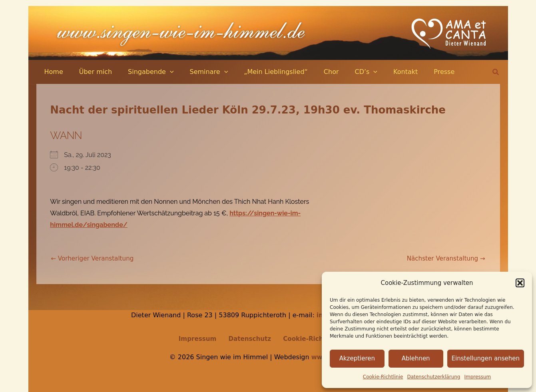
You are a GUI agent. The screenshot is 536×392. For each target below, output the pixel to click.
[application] (162, 72)
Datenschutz (248, 338)
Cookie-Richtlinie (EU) (317, 338)
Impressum (477, 377)
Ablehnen (416, 358)
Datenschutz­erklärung (433, 377)
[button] (520, 283)
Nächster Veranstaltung (443, 258)
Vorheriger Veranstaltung (94, 258)
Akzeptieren (357, 358)
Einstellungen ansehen (486, 358)
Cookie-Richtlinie (383, 377)
